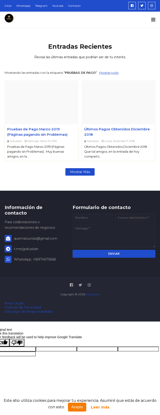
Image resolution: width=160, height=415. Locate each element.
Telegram (41, 5)
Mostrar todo (109, 72)
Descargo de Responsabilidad (29, 311)
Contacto (74, 5)
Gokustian (16, 141)
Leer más (100, 407)
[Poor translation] (17, 343)
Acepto (77, 407)
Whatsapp (23, 5)
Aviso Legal (14, 303)
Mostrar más (80, 172)
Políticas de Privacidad (23, 307)
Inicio (8, 5)
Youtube (57, 5)
